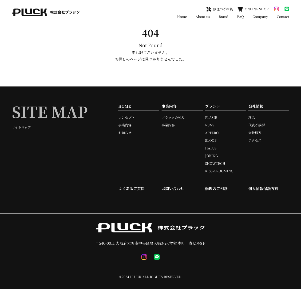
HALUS (211, 148)
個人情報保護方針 (263, 188)
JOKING (211, 155)
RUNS (209, 125)
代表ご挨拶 (256, 125)
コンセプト (126, 117)
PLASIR (211, 117)
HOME (124, 106)
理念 (251, 117)
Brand (223, 16)
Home (182, 16)
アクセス (254, 140)
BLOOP (211, 140)
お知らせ (124, 132)
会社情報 (255, 106)
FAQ (240, 16)
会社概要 (254, 132)
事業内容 (124, 125)
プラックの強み (173, 117)
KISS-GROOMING (219, 171)
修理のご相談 (216, 188)
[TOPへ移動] (46, 12)
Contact (283, 16)
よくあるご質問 (131, 188)
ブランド (212, 106)
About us (203, 16)
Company (260, 16)
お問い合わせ (173, 188)
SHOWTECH (215, 163)
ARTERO (212, 132)
